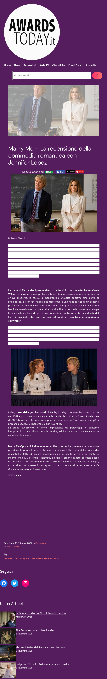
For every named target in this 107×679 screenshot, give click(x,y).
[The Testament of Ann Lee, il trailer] (8, 640)
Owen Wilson (36, 562)
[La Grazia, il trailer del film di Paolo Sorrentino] (8, 623)
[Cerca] (97, 75)
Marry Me (24, 562)
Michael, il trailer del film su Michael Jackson (40, 651)
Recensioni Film (51, 562)
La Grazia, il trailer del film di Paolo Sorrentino (41, 617)
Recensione (41, 547)
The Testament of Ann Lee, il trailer (35, 634)
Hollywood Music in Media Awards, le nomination (43, 668)
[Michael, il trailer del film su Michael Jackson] (8, 657)
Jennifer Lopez (11, 562)
